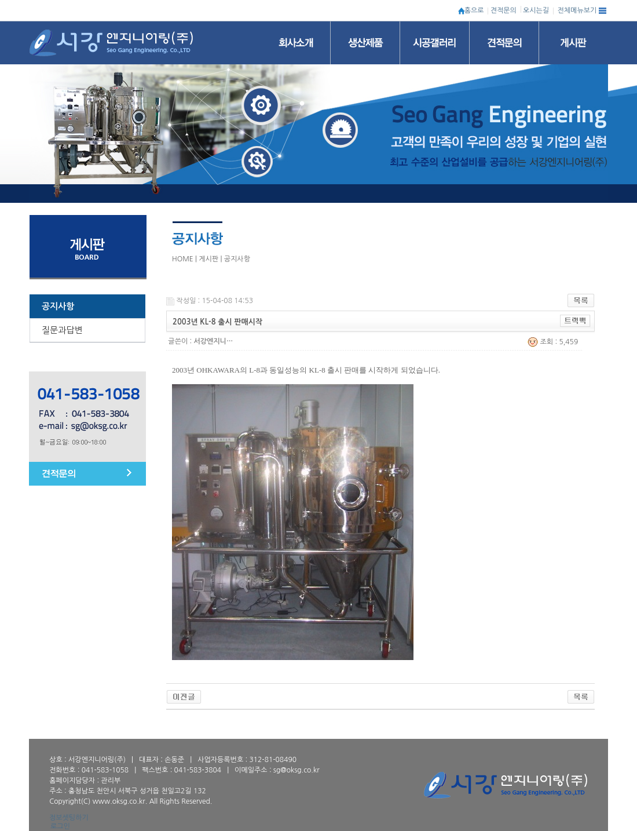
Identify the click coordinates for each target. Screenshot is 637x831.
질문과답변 (62, 330)
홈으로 (474, 10)
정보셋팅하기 (69, 817)
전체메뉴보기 (577, 10)
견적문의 (503, 10)
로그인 (60, 826)
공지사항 (58, 306)
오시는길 (536, 10)
